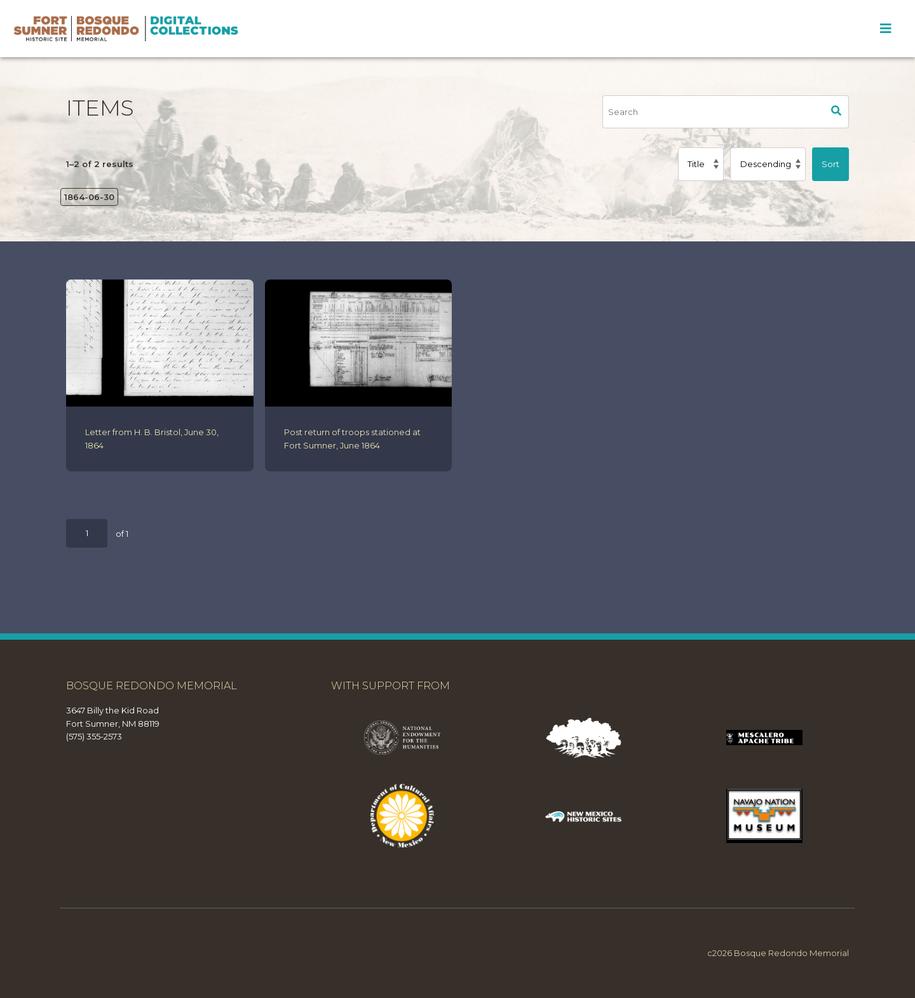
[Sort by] (701, 163)
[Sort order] (768, 163)
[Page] (86, 533)
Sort (830, 164)
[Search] (713, 111)
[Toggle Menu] (885, 28)
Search (837, 111)
